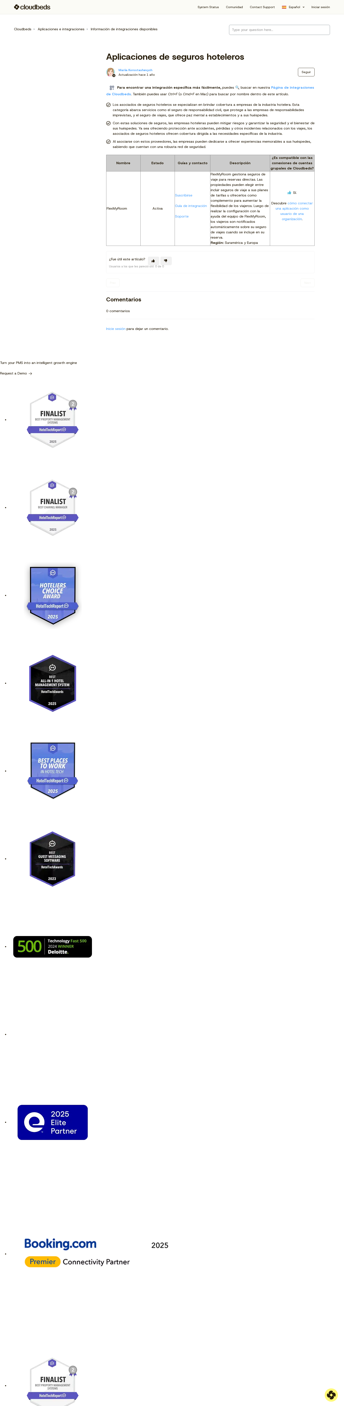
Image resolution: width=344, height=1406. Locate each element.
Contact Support (262, 7)
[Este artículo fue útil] (153, 261)
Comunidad (234, 7)
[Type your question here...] (279, 30)
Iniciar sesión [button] (321, 7)
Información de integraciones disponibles (124, 29)
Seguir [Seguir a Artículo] (306, 72)
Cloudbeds (22, 29)
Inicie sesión (115, 328)
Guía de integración (191, 205)
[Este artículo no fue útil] (166, 261)
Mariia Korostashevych (135, 70)
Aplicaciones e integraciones (61, 29)
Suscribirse (183, 195)
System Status (208, 7)
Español (294, 7)
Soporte (182, 216)
